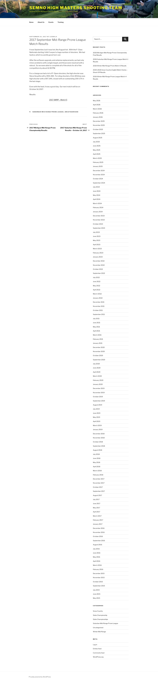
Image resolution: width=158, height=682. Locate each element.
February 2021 (98, 339)
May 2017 (96, 508)
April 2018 (96, 466)
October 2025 (98, 129)
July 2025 (96, 142)
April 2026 (96, 105)
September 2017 (99, 491)
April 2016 (96, 561)
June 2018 (96, 458)
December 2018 (98, 434)
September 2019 (99, 401)
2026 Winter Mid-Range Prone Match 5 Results (109, 66)
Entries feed (97, 649)
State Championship (100, 615)
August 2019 (97, 405)
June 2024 (96, 191)
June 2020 (97, 368)
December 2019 (98, 388)
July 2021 (96, 318)
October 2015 (98, 582)
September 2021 (99, 314)
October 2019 (98, 397)
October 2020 (98, 355)
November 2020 (99, 351)
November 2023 (99, 220)
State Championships (100, 619)
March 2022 (97, 294)
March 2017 (97, 516)
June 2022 (96, 281)
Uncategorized (71, 112)
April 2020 (96, 372)
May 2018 (96, 462)
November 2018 (99, 438)
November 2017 (98, 483)
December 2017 (98, 479)
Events (50, 22)
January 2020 (98, 384)
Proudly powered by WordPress (40, 677)
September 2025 (99, 133)
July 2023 (96, 232)
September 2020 (99, 360)
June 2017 (96, 503)
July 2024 (96, 187)
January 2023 (98, 257)
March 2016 (97, 565)
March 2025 (97, 158)
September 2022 (99, 273)
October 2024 (98, 179)
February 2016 (98, 569)
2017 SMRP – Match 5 (58, 100)
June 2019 (96, 413)
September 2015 (99, 586)
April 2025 (96, 154)
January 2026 (98, 117)
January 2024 (98, 212)
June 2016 (96, 553)
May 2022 (96, 286)
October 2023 (98, 224)
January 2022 (97, 298)
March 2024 (97, 203)
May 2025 (96, 150)
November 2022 (99, 265)
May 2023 (96, 240)
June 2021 (96, 323)
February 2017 (98, 520)
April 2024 (96, 199)
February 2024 (98, 207)
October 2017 (98, 487)
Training (61, 22)
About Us (41, 22)
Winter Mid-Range (99, 632)
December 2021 (98, 302)
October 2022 (98, 269)
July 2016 (96, 549)
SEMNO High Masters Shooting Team (75, 7)
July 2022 (96, 277)
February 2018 (98, 475)
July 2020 (96, 364)
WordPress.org (98, 657)
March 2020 (97, 376)
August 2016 (97, 545)
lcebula (53, 36)
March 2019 (97, 425)
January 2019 (97, 429)
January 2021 (97, 343)
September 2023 (99, 228)
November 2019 (99, 392)
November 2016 (99, 532)
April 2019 (96, 421)
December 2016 (98, 528)
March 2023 (97, 249)
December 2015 (98, 573)
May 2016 (96, 557)
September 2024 (99, 183)
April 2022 (96, 290)
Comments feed (98, 653)
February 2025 (98, 162)
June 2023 (96, 236)
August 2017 (97, 495)
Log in (95, 644)
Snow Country (98, 611)
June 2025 (96, 146)
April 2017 (96, 512)
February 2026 (98, 113)
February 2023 (98, 253)
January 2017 (97, 524)
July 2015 (96, 590)
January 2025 (98, 166)
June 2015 (96, 594)
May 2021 (96, 327)
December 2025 (99, 121)
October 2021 (98, 310)
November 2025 (99, 125)
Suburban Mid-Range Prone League (48, 112)
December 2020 (99, 347)
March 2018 (97, 471)
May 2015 (96, 598)
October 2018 (98, 442)
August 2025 (97, 138)
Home (31, 22)
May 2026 (96, 100)
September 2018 (99, 446)
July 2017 (96, 499)
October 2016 (98, 536)
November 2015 (99, 577)
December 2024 (99, 170)
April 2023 (96, 244)
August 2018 (97, 450)
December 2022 (98, 261)
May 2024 (96, 195)
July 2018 (96, 454)
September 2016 (99, 540)
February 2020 (98, 380)
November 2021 (98, 306)
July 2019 (96, 409)
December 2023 (99, 216)
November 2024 (99, 175)
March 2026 (97, 109)
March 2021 (97, 335)
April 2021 (96, 331)
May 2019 (96, 417)
